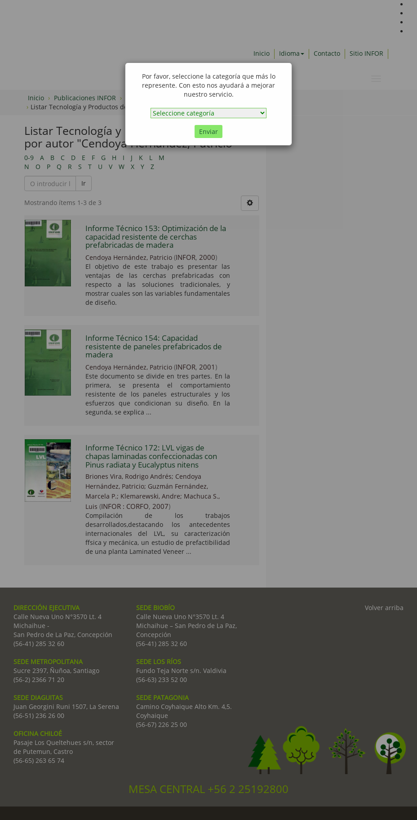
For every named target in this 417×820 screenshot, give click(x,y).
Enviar (208, 131)
